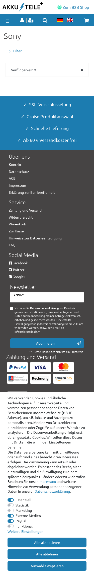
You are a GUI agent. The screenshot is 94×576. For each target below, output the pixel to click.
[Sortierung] (47, 70)
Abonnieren (58, 343)
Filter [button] (15, 50)
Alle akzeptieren (47, 542)
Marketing (24, 510)
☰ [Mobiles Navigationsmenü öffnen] (8, 21)
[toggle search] (45, 20)
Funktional (24, 526)
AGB (12, 178)
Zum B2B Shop (73, 7)
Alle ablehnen (47, 554)
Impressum (47, 481)
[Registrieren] (31, 20)
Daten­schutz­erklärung (52, 491)
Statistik (22, 505)
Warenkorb (17, 224)
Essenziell (23, 499)
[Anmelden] (22, 20)
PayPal (21, 521)
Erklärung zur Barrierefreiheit (32, 192)
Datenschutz (19, 171)
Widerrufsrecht (21, 217)
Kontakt (15, 164)
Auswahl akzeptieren (47, 565)
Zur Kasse (16, 231)
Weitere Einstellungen (25, 531)
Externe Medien (28, 515)
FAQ (12, 244)
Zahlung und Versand (25, 210)
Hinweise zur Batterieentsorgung (35, 238)
